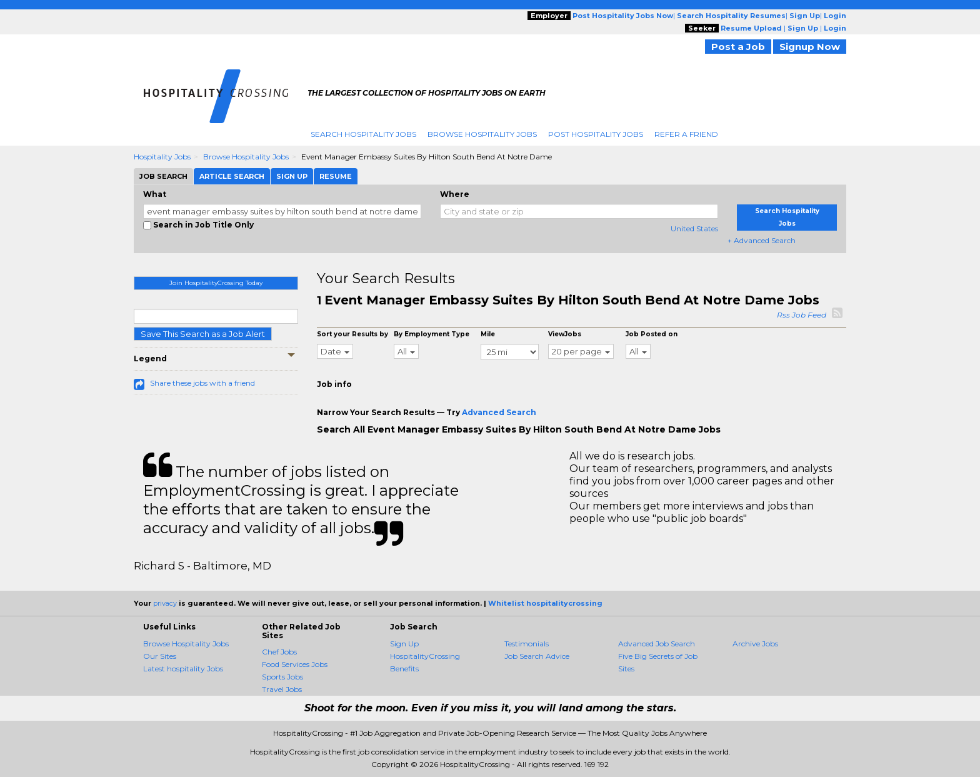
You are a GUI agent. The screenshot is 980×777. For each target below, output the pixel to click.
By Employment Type (431, 334)
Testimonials (526, 643)
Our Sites (159, 656)
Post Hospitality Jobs (595, 134)
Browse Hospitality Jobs (482, 134)
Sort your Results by (352, 334)
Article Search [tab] (231, 176)
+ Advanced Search (762, 240)
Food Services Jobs (295, 664)
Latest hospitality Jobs (183, 668)
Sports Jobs (282, 676)
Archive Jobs (755, 643)
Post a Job (738, 47)
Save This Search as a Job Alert (203, 334)
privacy (165, 603)
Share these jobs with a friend (202, 383)
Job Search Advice (536, 656)
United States (694, 228)
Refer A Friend (686, 134)
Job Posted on (652, 334)
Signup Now (809, 47)
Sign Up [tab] (292, 176)
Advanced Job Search (656, 643)
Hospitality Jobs (162, 156)
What (154, 194)
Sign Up (404, 643)
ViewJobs (564, 334)
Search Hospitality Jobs (363, 134)
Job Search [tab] (163, 176)
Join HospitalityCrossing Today (215, 283)
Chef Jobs (279, 651)
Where (454, 194)
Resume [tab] (335, 176)
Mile (488, 334)
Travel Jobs (282, 689)
